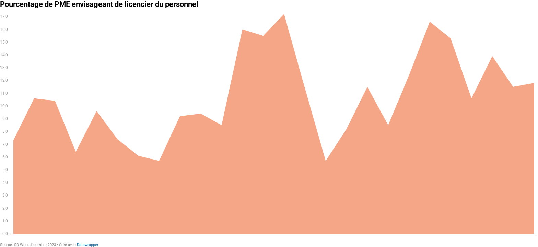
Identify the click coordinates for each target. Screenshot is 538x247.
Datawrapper (87, 245)
